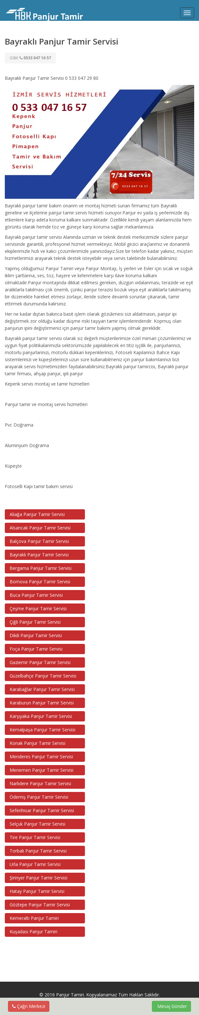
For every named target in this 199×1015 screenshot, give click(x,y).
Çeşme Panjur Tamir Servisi (38, 608)
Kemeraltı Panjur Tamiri (34, 918)
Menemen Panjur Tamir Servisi (41, 770)
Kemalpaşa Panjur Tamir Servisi (42, 730)
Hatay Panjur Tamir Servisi (37, 891)
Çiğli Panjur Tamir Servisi (35, 622)
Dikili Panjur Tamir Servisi (36, 635)
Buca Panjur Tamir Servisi (36, 595)
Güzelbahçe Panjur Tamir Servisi (43, 676)
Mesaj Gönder (171, 1006)
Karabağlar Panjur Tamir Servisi (42, 689)
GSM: (30, 58)
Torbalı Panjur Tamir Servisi (38, 851)
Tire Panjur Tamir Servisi (35, 837)
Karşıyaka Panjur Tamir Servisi (41, 716)
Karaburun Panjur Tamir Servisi (42, 703)
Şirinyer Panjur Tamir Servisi (38, 878)
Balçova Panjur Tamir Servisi (39, 541)
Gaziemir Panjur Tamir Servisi (40, 662)
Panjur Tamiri (70, 995)
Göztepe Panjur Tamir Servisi (40, 905)
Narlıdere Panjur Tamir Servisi (40, 783)
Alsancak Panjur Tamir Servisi (40, 528)
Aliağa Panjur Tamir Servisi (37, 514)
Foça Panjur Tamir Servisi (36, 649)
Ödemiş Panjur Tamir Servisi (39, 797)
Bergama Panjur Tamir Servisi (40, 568)
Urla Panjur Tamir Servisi (35, 864)
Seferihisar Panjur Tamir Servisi (42, 810)
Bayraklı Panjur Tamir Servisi (39, 555)
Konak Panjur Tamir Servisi (37, 743)
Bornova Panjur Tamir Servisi (40, 581)
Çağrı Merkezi (28, 1006)
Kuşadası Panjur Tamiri (33, 931)
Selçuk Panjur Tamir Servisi (37, 824)
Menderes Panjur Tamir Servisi (41, 756)
